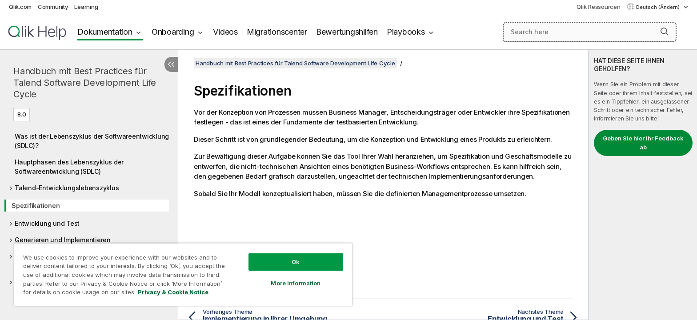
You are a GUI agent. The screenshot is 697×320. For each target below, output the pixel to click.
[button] (664, 31)
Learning (86, 6)
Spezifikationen (36, 205)
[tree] (89, 215)
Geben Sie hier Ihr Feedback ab (643, 143)
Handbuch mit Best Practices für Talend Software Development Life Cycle (84, 83)
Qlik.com (20, 6)
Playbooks (406, 31)
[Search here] (590, 32)
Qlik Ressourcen (598, 6)
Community (53, 6)
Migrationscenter (277, 31)
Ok (296, 261)
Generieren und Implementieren (63, 240)
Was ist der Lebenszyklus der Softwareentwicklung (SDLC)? (92, 140)
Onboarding (173, 31)
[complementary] (643, 185)
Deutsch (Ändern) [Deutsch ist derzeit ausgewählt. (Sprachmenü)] (658, 7)
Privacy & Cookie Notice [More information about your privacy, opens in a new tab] (173, 292)
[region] (183, 274)
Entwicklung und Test (47, 223)
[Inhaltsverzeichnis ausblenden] (171, 64)
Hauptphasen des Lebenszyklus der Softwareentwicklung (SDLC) (69, 166)
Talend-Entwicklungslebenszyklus (67, 188)
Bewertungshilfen (347, 31)
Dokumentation (104, 31)
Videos (225, 31)
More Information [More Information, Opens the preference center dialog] (295, 283)
